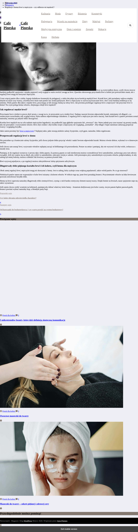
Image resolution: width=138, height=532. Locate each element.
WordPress (28, 521)
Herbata (55, 37)
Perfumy (109, 21)
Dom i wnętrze (74, 29)
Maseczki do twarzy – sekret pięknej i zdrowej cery (24, 504)
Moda (58, 13)
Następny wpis (5, 205)
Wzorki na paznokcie (67, 21)
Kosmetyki (96, 13)
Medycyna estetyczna (51, 29)
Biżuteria (82, 13)
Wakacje (102, 29)
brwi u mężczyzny (27, 131)
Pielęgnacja (46, 21)
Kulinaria (45, 13)
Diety (85, 21)
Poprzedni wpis (6, 193)
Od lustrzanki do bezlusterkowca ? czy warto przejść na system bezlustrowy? (31, 210)
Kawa (44, 37)
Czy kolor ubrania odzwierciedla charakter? (18, 198)
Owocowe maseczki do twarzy (14, 416)
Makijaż (96, 21)
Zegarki (89, 29)
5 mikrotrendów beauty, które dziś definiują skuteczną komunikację (32, 320)
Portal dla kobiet (9, 315)
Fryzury (69, 13)
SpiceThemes (62, 521)
